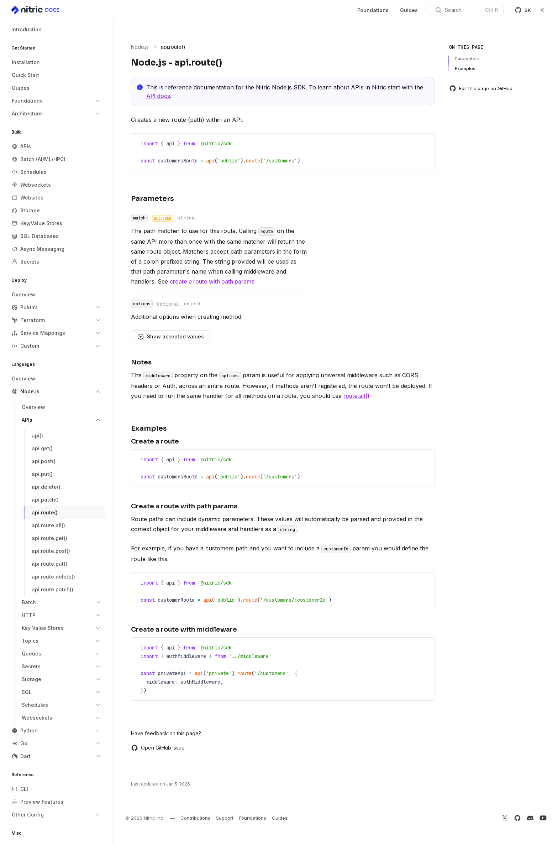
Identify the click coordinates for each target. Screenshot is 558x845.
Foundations (373, 10)
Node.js (140, 47)
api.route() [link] (173, 47)
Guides (409, 10)
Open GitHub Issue (158, 747)
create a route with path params (212, 281)
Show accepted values (170, 336)
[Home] (35, 10)
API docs (158, 95)
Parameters (467, 58)
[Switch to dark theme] (542, 10)
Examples (465, 68)
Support (224, 818)
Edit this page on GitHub (480, 88)
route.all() (356, 395)
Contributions (195, 818)
